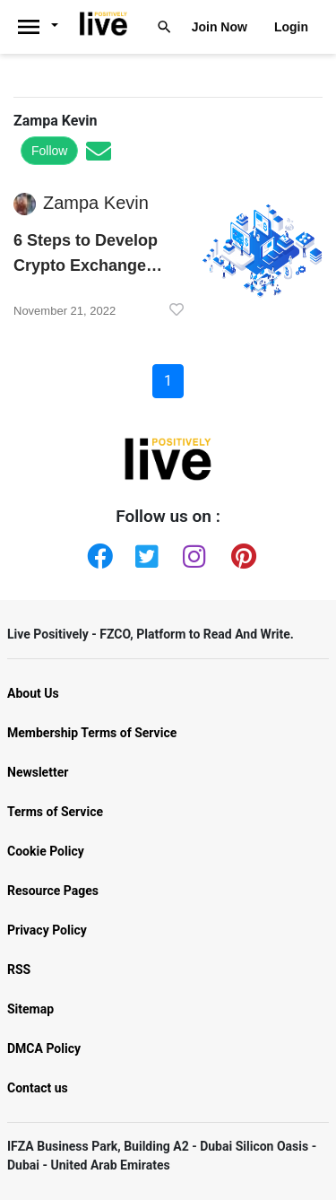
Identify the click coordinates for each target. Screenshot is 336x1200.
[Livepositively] (43, 27)
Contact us (37, 1088)
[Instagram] (192, 552)
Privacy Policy (47, 930)
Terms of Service (55, 811)
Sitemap (30, 1009)
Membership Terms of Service (92, 733)
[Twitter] (144, 552)
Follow (49, 150)
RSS (18, 969)
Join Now (219, 27)
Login (291, 27)
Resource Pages (53, 890)
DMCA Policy (44, 1048)
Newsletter (37, 772)
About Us (33, 693)
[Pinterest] (240, 552)
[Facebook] (96, 552)
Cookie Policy (45, 851)
